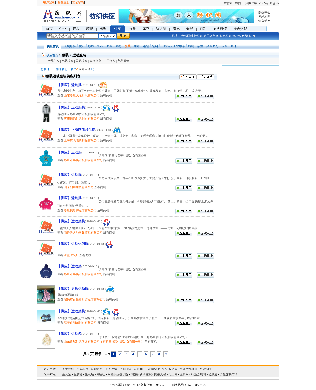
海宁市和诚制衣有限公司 (80, 322)
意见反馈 (111, 369)
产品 (76, 29)
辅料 (155, 46)
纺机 (191, 46)
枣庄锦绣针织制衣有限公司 (81, 118)
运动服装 (79, 55)
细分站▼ (264, 20)
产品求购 (67, 61)
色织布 (227, 36)
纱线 (91, 46)
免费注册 (63, 2)
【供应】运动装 (69, 334)
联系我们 (140, 369)
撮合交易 (240, 29)
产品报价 (123, 61)
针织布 (198, 36)
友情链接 (154, 369)
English (274, 3)
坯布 (100, 46)
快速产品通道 (189, 369)
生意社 (238, 3)
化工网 (172, 374)
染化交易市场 (228, 374)
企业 (62, 29)
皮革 (224, 46)
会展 (189, 29)
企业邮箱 (125, 369)
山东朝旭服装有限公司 (79, 187)
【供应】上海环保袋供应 (76, 130)
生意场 (89, 374)
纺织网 (117, 385)
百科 (203, 29)
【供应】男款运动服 (72, 289)
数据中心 (264, 12)
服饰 (137, 46)
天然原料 (70, 46)
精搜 (89, 29)
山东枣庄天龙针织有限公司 (81, 95)
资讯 (176, 29)
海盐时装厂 (71, 255)
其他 (234, 46)
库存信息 (95, 61)
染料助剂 (212, 46)
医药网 (184, 374)
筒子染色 (209, 36)
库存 (145, 29)
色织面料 (187, 36)
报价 (132, 29)
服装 (128, 46)
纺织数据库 (169, 369)
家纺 (118, 46)
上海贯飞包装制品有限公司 (81, 140)
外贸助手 (206, 369)
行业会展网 (198, 374)
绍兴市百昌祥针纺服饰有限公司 (84, 299)
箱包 (146, 46)
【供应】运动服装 (71, 107)
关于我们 (68, 369)
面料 (109, 46)
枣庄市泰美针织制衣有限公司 (83, 160)
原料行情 (220, 29)
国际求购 (81, 61)
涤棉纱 (236, 36)
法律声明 (97, 369)
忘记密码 (78, 2)
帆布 (219, 36)
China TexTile (131, 385)
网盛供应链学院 (118, 374)
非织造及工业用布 (173, 46)
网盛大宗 (160, 374)
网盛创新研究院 (141, 374)
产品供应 (53, 61)
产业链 (263, 3)
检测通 (212, 374)
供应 (117, 29)
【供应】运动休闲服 (72, 244)
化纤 (82, 46)
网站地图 (264, 16)
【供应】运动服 (69, 85)
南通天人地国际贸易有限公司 (83, 232)
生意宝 (227, 3)
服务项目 (82, 369)
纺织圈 (161, 29)
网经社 (100, 374)
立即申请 (85, 69)
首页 (49, 29)
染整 (200, 46)
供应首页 (52, 55)
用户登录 (49, 2)
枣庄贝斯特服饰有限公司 (80, 210)
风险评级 (251, 3)
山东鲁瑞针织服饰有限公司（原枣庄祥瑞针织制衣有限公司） (104, 341)
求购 (103, 29)
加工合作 (109, 61)
